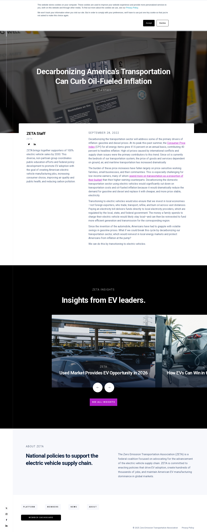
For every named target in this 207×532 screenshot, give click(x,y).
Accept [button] (149, 23)
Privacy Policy (132, 8)
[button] (98, 387)
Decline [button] (162, 23)
